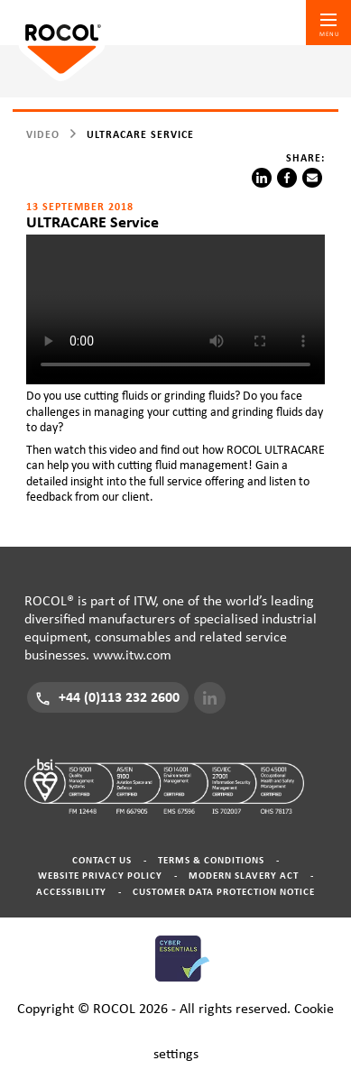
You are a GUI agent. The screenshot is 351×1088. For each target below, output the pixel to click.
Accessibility (71, 892)
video (43, 134)
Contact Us (102, 860)
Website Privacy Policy (100, 876)
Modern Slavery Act (244, 876)
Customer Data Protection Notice (224, 892)
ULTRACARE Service (140, 134)
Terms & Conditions (211, 860)
